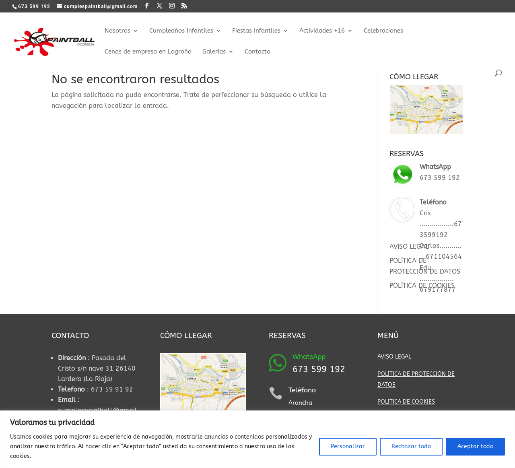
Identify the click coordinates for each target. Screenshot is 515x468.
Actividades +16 (322, 31)
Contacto (257, 52)
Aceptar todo (475, 446)
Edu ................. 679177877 (438, 278)
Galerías (214, 52)
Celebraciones (383, 31)
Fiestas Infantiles (256, 31)
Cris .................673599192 (441, 224)
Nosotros (117, 31)
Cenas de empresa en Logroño (148, 52)
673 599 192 (440, 177)
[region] (257, 439)
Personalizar (348, 446)
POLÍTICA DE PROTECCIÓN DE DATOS (416, 379)
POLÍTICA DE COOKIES (422, 285)
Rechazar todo (411, 446)
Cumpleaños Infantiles (181, 31)
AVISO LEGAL (408, 246)
